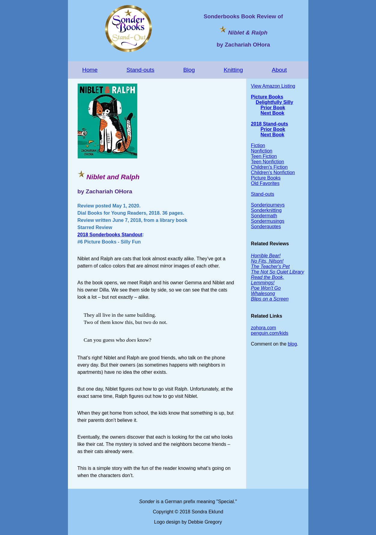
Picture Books (267, 96)
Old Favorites (265, 183)
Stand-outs (140, 70)
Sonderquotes (266, 226)
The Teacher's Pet (270, 266)
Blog (189, 70)
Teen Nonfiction (267, 161)
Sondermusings (267, 221)
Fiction (258, 145)
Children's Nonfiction (273, 172)
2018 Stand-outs (269, 123)
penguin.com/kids (270, 333)
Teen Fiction (264, 156)
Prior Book (273, 107)
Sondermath (264, 215)
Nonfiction (261, 150)
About (279, 70)
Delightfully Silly (274, 102)
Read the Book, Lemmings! (267, 280)
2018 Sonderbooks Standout (110, 234)
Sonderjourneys (268, 204)
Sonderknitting (266, 210)
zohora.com (263, 327)
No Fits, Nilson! (267, 261)
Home (90, 70)
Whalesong (263, 293)
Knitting (233, 70)
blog (292, 343)
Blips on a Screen (270, 298)
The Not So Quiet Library (277, 271)
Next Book (272, 113)
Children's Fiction (269, 167)
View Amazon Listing (273, 86)
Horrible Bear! (266, 255)
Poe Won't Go (266, 288)
